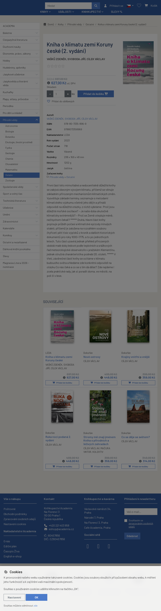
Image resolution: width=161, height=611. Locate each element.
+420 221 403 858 (56, 525)
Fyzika (8, 149)
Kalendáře (8, 229)
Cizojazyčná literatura (15, 41)
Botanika (10, 138)
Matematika (11, 171)
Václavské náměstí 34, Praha (97, 510)
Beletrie (7, 34)
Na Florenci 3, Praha (96, 522)
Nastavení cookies (15, 524)
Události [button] (64, 13)
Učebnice (8, 208)
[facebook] (87, 545)
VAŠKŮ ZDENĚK (56, 60)
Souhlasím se (141, 523)
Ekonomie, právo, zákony (17, 54)
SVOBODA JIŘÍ (76, 60)
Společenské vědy (13, 188)
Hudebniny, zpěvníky (14, 68)
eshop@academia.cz (59, 529)
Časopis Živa (11, 551)
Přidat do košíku (95, 95)
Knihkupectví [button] (91, 13)
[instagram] (98, 545)
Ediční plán (10, 546)
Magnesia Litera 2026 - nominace (16, 266)
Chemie (9, 160)
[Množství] (59, 95)
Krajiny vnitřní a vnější (135, 358)
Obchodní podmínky (15, 514)
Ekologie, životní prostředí (18, 143)
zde (35, 605)
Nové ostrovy (91, 358)
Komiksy (7, 236)
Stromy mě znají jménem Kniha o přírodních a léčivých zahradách (99, 441)
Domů (48, 25)
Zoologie (10, 181)
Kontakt (49, 498)
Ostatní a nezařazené (15, 243)
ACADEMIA (9, 27)
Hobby (6, 61)
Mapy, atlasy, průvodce (16, 100)
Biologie (9, 132)
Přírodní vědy (10, 121)
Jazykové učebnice (13, 75)
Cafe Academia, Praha (97, 527)
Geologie (10, 154)
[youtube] (109, 545)
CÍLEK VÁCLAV (96, 60)
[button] (129, 6)
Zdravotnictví (10, 222)
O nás (7, 541)
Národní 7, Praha (94, 517)
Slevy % (116, 13)
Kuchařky (8, 93)
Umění (6, 215)
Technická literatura (14, 201)
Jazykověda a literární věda (15, 84)
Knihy (61, 25)
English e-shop (13, 556)
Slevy (6, 257)
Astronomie (11, 127)
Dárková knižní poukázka (16, 250)
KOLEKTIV (97, 452)
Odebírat (132, 536)
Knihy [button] (44, 13)
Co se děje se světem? (135, 438)
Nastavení (14, 597)
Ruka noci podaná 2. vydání (58, 439)
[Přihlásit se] (113, 6)
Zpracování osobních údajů (20, 519)
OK (36, 597)
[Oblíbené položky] (139, 6)
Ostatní (9, 176)
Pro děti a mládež (12, 114)
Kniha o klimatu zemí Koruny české (59, 359)
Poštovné (9, 509)
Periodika (8, 107)
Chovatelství (11, 165)
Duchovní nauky (12, 48)
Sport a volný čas (12, 194)
